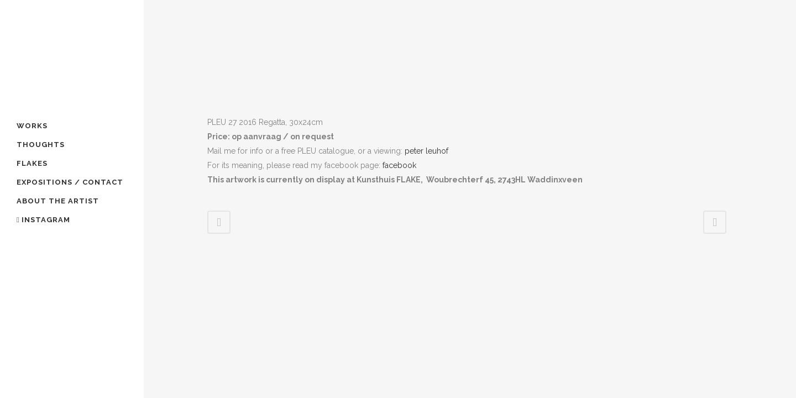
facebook (398, 165)
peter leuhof (426, 150)
